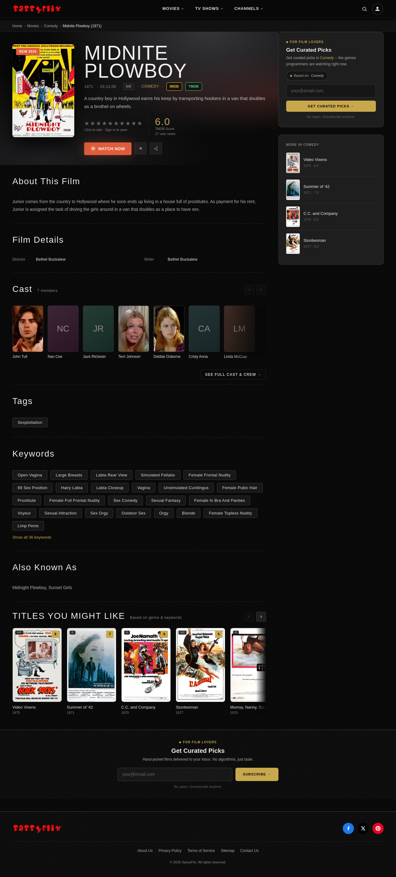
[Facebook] (348, 829)
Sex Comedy (125, 501)
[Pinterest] (378, 829)
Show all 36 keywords (31, 538)
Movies (173, 8)
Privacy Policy (170, 851)
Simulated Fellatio (158, 475)
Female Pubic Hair (239, 488)
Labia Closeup (109, 488)
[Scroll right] (261, 290)
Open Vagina (30, 475)
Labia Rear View (111, 475)
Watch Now (109, 149)
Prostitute (27, 501)
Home (17, 26)
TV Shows (209, 8)
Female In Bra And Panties (219, 501)
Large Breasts (69, 475)
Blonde (188, 513)
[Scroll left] (249, 290)
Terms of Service (201, 851)
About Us (145, 851)
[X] (363, 829)
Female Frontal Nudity (210, 475)
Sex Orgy (99, 513)
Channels (249, 8)
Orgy (164, 513)
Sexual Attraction (61, 513)
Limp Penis (28, 526)
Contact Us (249, 851)
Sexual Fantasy (166, 501)
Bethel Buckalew (51, 260)
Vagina (143, 488)
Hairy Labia (72, 488)
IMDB (174, 86)
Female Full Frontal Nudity (75, 501)
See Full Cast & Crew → (233, 375)
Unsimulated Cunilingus (186, 488)
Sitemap (228, 851)
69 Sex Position (32, 488)
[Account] (377, 9)
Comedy (51, 26)
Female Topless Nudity (230, 513)
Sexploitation (30, 423)
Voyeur (24, 513)
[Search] (364, 9)
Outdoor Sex (133, 513)
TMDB (194, 86)
